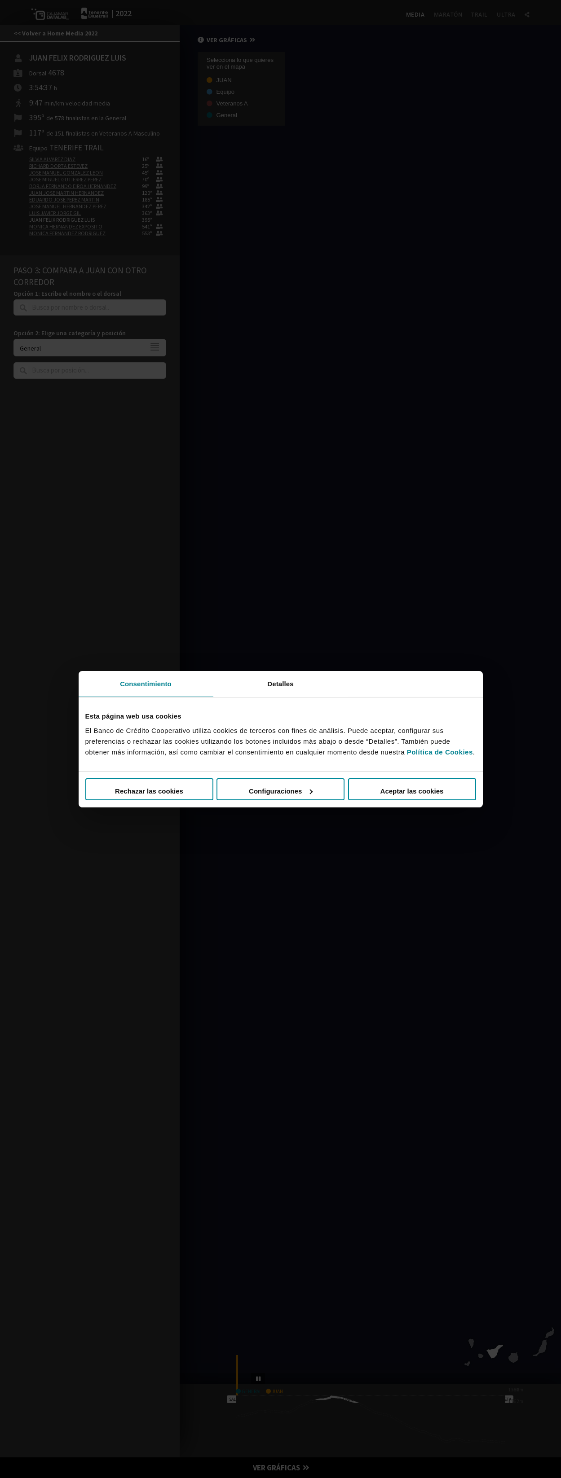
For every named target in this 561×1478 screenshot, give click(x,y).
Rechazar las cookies (149, 791)
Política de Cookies (440, 752)
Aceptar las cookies (412, 791)
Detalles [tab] (280, 683)
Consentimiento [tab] (146, 683)
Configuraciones (281, 791)
